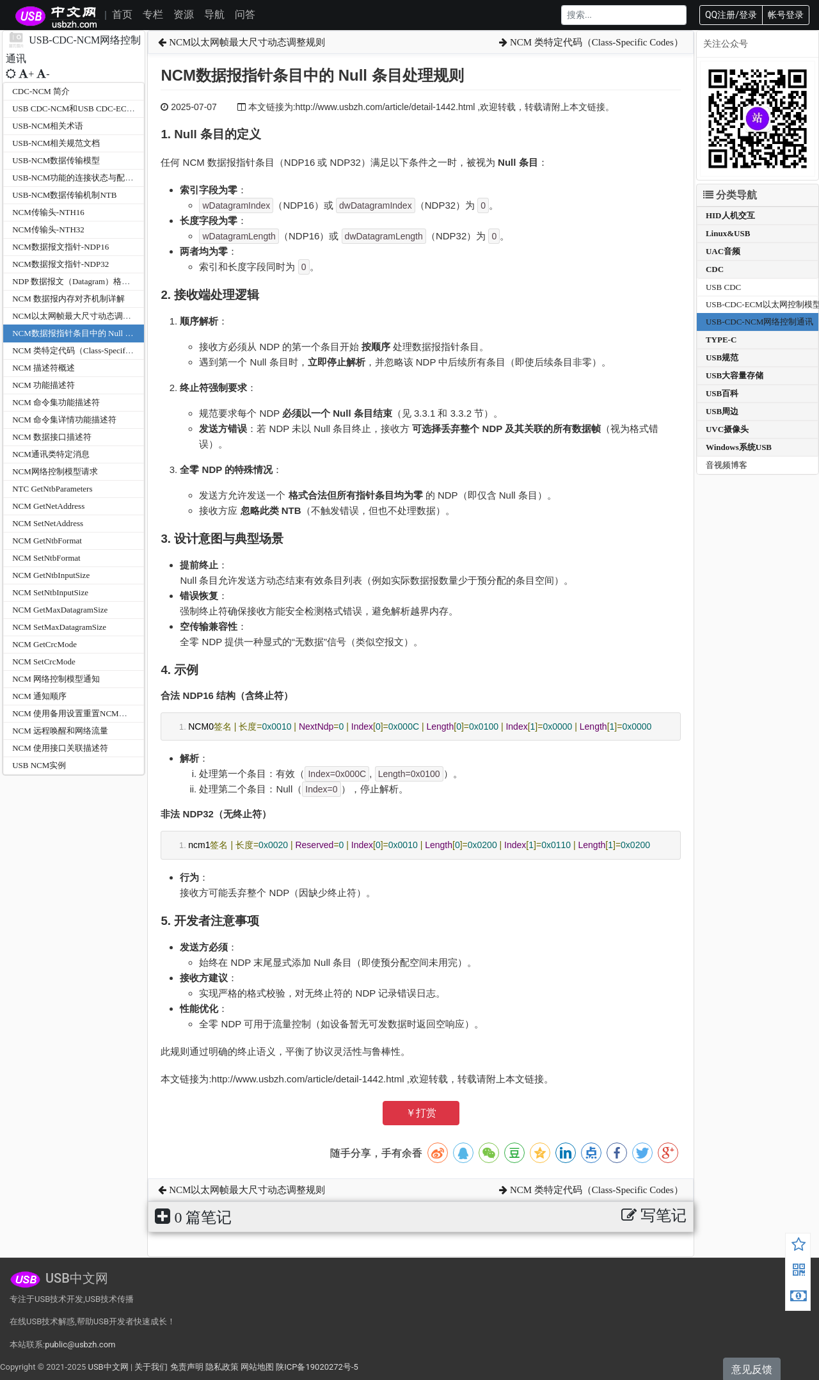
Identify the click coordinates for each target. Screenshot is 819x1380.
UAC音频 (723, 251)
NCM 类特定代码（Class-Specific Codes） (87, 350)
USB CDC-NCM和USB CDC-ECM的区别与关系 (98, 108)
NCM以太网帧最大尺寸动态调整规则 (80, 316)
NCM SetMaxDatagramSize (59, 627)
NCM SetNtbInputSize (50, 592)
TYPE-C (721, 339)
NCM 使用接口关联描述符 (60, 748)
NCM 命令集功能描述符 (56, 402)
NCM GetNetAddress (48, 506)
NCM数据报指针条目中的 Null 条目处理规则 (93, 333)
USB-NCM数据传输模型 (56, 160)
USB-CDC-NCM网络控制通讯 (759, 321)
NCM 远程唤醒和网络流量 (60, 730)
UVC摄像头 (727, 429)
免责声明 (186, 1367)
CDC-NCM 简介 (41, 91)
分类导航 (730, 194)
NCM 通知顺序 (39, 696)
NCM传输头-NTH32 (48, 229)
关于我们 (151, 1367)
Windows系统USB (739, 447)
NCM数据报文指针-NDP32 (60, 264)
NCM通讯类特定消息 (51, 454)
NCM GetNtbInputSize (51, 575)
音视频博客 (726, 465)
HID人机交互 (730, 215)
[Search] (624, 15)
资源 (183, 14)
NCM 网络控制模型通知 (56, 679)
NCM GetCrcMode (44, 644)
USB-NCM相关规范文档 (56, 143)
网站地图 (257, 1367)
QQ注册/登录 (731, 15)
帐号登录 (786, 15)
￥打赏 (421, 1112)
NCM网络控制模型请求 (55, 471)
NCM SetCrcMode (44, 661)
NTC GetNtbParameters (52, 488)
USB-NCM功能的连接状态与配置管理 (81, 177)
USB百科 (722, 393)
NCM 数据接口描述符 (51, 437)
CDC (715, 269)
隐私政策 (222, 1367)
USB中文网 (108, 1367)
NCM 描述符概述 (43, 368)
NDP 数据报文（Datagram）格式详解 (79, 281)
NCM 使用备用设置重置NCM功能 (74, 713)
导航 (214, 14)
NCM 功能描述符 (43, 385)
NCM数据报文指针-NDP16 (60, 247)
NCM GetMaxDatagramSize (59, 609)
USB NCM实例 (39, 765)
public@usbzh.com (80, 1344)
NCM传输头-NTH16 (48, 212)
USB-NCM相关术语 (47, 126)
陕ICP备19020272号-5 (317, 1367)
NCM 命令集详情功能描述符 (64, 419)
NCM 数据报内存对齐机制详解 (68, 298)
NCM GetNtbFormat (47, 540)
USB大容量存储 (734, 375)
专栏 (153, 14)
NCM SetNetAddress (47, 523)
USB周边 (722, 411)
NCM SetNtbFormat (46, 558)
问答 (245, 14)
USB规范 (722, 357)
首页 (122, 14)
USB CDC (723, 287)
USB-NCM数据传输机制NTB (64, 195)
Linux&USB (728, 233)
